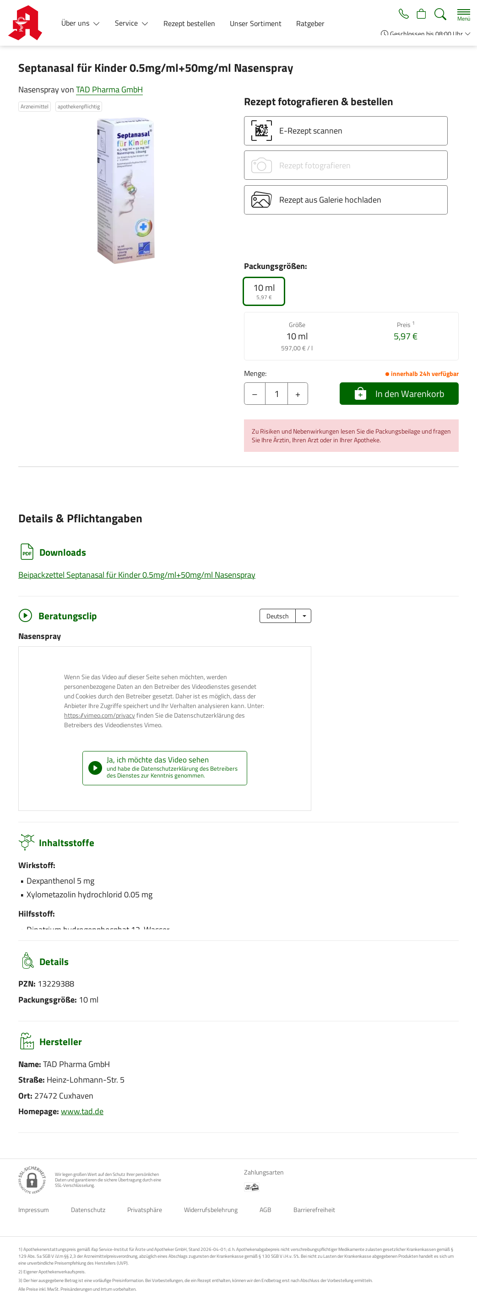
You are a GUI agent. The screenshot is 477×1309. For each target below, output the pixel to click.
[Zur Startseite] (28, 23)
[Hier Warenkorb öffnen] (420, 14)
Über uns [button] (76, 22)
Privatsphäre (144, 1209)
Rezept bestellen (189, 23)
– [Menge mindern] (255, 393)
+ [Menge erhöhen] (297, 393)
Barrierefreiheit (314, 1209)
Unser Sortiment (256, 23)
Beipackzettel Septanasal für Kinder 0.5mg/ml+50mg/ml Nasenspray (136, 575)
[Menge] (276, 393)
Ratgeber (310, 23)
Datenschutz (88, 1209)
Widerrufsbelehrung (211, 1209)
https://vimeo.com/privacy (99, 715)
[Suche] (440, 14)
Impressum (33, 1209)
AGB (265, 1209)
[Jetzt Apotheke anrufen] (400, 14)
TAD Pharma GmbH (109, 89)
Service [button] (127, 22)
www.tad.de (82, 1111)
